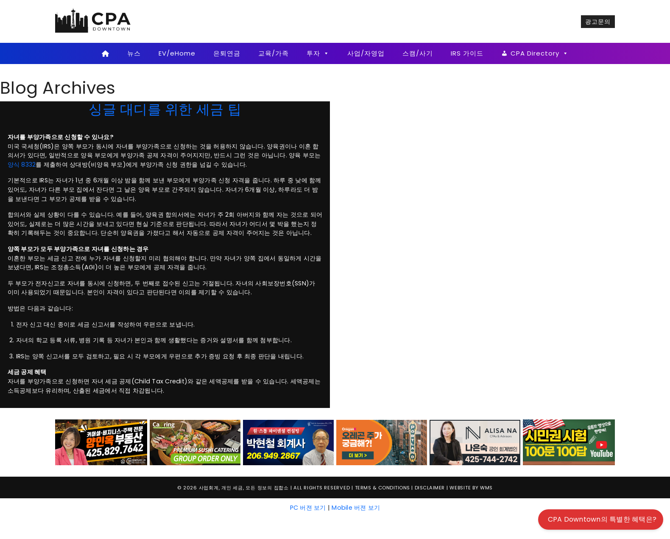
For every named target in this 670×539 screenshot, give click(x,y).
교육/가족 (273, 53)
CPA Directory (540, 53)
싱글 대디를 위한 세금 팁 (165, 109)
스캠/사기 (417, 53)
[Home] (105, 53)
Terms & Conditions (382, 487)
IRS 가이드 (467, 53)
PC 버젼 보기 (308, 507)
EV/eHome (177, 53)
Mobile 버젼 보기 (356, 507)
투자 (318, 53)
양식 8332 (22, 164)
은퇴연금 (226, 53)
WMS (486, 487)
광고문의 (598, 21)
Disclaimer (430, 487)
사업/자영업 (366, 53)
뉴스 (134, 53)
